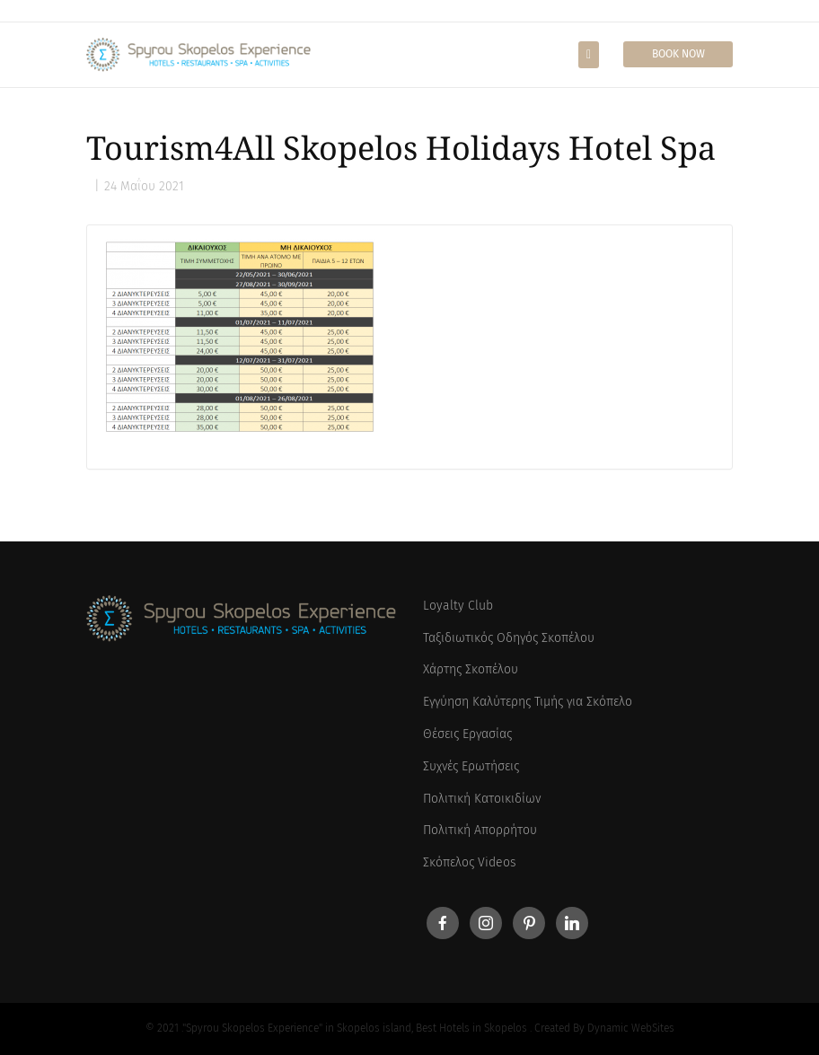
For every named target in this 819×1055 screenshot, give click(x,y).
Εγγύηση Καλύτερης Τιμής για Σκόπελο (527, 701)
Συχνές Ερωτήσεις (471, 766)
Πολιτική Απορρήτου (480, 830)
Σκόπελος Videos (469, 862)
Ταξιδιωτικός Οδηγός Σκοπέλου (508, 638)
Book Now (678, 54)
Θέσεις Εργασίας (467, 734)
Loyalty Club (458, 605)
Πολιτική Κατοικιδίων (482, 798)
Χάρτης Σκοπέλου (470, 669)
